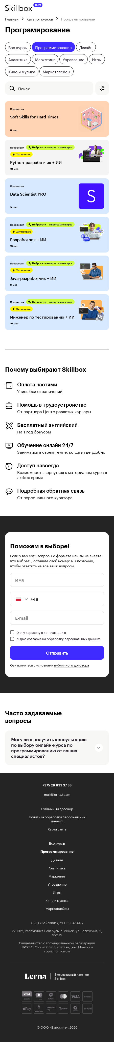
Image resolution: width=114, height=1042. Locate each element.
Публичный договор (57, 808)
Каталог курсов (40, 18)
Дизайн (86, 47)
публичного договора (71, 664)
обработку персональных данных (73, 638)
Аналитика (18, 59)
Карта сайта (57, 829)
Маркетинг (45, 59)
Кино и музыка (21, 71)
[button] (19, 599)
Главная (11, 18)
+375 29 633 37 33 (57, 785)
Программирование (53, 47)
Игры (97, 59)
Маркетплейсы (56, 71)
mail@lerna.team (57, 794)
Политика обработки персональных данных (57, 819)
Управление (73, 59)
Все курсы (18, 47)
